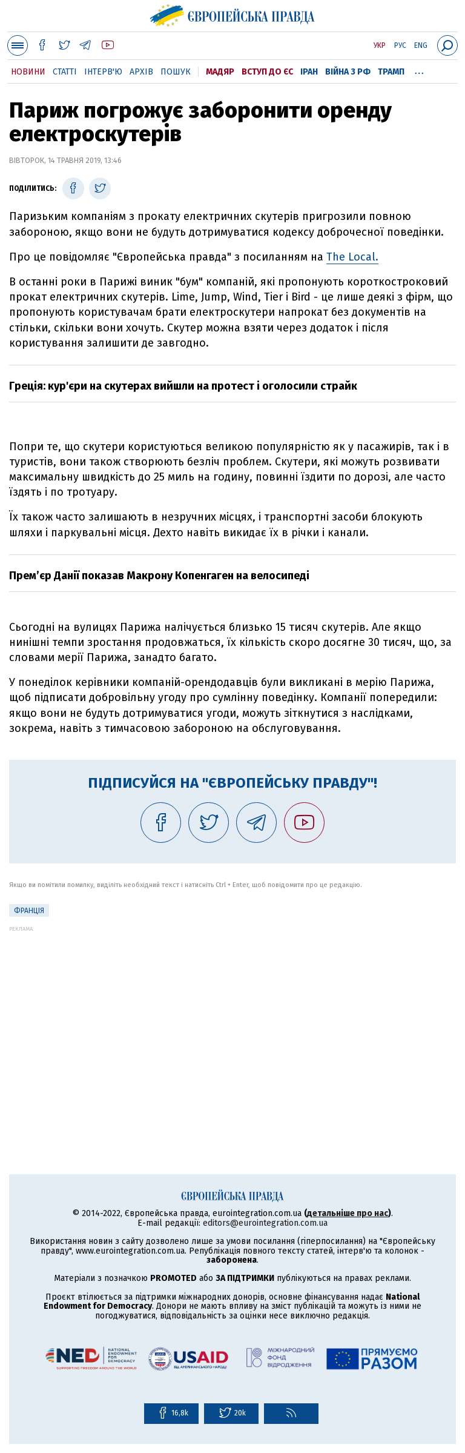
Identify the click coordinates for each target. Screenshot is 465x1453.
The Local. (352, 257)
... (419, 69)
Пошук (175, 72)
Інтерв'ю (103, 72)
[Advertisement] (232, 1017)
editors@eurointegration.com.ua (265, 1223)
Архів (141, 72)
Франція (29, 910)
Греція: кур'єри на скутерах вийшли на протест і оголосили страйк (183, 386)
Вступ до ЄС (267, 72)
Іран (309, 72)
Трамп (391, 72)
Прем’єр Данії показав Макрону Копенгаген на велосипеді (159, 575)
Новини (28, 72)
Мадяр (220, 72)
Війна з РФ (348, 72)
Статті (65, 72)
